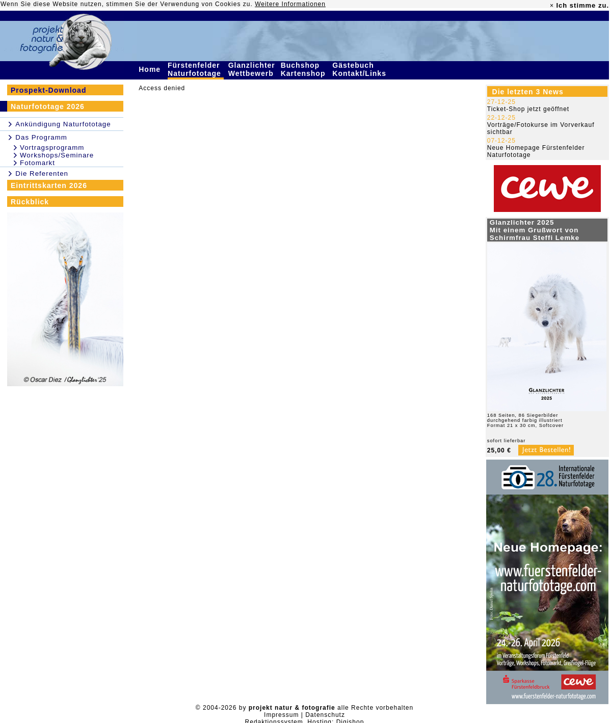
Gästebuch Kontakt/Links (360, 69)
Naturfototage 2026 (48, 106)
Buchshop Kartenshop (304, 69)
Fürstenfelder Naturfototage (196, 69)
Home (151, 69)
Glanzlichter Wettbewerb (252, 69)
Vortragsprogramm (52, 147)
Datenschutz (325, 714)
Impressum (281, 714)
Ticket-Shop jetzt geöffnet (528, 109)
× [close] (552, 5)
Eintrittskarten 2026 (49, 185)
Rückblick (30, 202)
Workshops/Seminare (57, 155)
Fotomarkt (37, 163)
